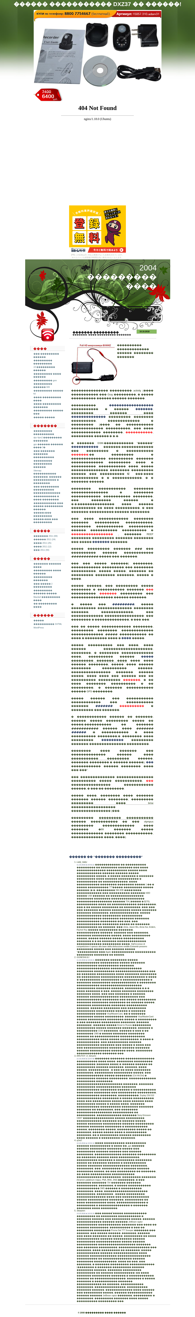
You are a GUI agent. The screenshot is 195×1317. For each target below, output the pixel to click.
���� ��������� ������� (109, 335)
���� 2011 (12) (42, 546)
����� (39, 620)
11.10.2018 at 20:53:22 (85, 865)
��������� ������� (42, 578)
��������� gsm (45, 380)
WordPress (39, 627)
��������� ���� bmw (112, 803)
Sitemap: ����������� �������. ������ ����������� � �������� (47, 476)
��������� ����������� (126, 817)
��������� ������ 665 (42, 385)
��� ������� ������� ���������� (44, 454)
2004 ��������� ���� (122, 276)
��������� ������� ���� (112, 413)
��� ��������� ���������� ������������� (46, 489)
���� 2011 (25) (42, 543)
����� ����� (44, 417)
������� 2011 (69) (46, 536)
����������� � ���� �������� (46, 498)
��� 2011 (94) (41, 550)
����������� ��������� (100, 758)
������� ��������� (96, 332)
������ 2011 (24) (44, 539)
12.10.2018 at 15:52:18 (85, 1143)
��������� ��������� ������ (42, 464)
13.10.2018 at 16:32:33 (85, 1213)
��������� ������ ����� (45, 592)
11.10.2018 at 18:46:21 (85, 960)
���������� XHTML (48, 624)
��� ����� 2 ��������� (42, 585)
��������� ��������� (42, 362)
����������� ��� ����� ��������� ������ (48, 506)
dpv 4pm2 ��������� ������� (47, 439)
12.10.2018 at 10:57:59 (85, 1059)
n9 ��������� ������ (44, 368)
